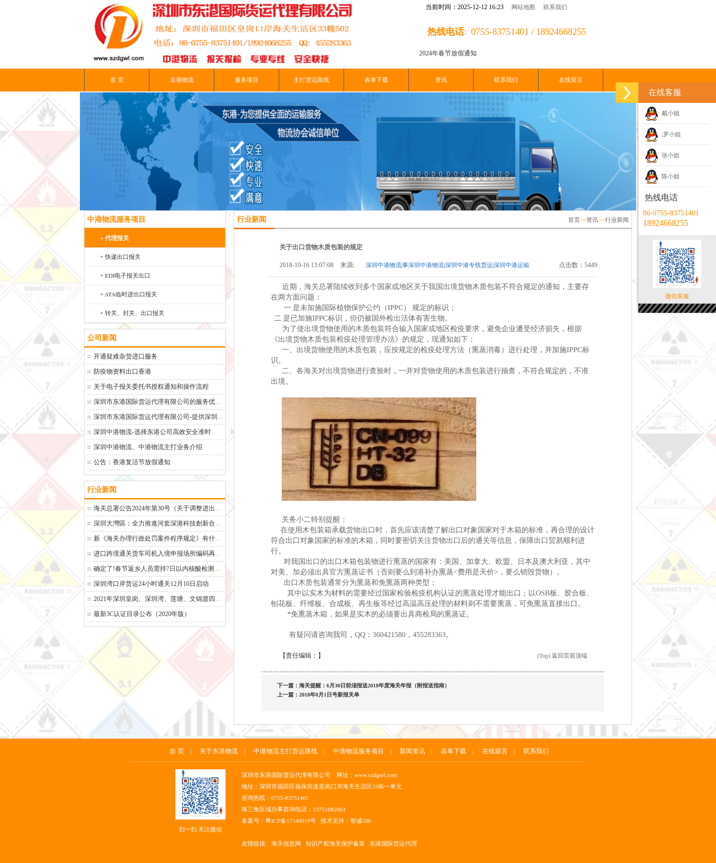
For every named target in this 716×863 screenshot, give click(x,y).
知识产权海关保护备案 (335, 843)
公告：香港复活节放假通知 (132, 462)
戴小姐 (662, 113)
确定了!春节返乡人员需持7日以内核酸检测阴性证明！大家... (178, 568)
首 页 (116, 79)
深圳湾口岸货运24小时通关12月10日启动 (151, 583)
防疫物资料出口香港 (122, 371)
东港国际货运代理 (393, 843)
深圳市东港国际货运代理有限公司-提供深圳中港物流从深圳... (180, 416)
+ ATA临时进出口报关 (128, 294)
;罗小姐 (663, 134)
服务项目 (246, 79)
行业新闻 (617, 219)
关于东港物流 (219, 751)
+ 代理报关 (114, 238)
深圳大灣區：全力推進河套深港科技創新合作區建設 (167, 523)
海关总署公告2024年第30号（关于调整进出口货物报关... (173, 508)
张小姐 (662, 155)
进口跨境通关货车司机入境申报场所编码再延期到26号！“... (177, 553)
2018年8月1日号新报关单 (329, 694)
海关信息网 (286, 843)
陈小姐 (662, 176)
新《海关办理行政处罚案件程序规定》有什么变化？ (167, 538)
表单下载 (376, 79)
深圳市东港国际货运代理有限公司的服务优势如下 (164, 401)
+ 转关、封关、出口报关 (132, 313)
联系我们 (555, 7)
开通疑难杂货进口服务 (126, 356)
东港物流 (182, 79)
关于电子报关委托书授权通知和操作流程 (151, 386)
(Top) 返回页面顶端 (562, 655)
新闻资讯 (412, 751)
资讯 (441, 79)
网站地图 (523, 7)
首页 (574, 219)
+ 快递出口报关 (120, 256)
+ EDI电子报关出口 (125, 275)
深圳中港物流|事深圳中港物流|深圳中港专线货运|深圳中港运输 (448, 265)
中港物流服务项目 (358, 751)
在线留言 (571, 79)
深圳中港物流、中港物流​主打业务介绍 (148, 447)
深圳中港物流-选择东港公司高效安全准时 (152, 432)
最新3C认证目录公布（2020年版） (142, 614)
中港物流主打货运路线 (285, 751)
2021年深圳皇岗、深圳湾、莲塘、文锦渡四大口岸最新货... (176, 598)
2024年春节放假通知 (448, 53)
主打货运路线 (311, 79)
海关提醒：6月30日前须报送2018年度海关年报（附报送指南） (374, 685)
